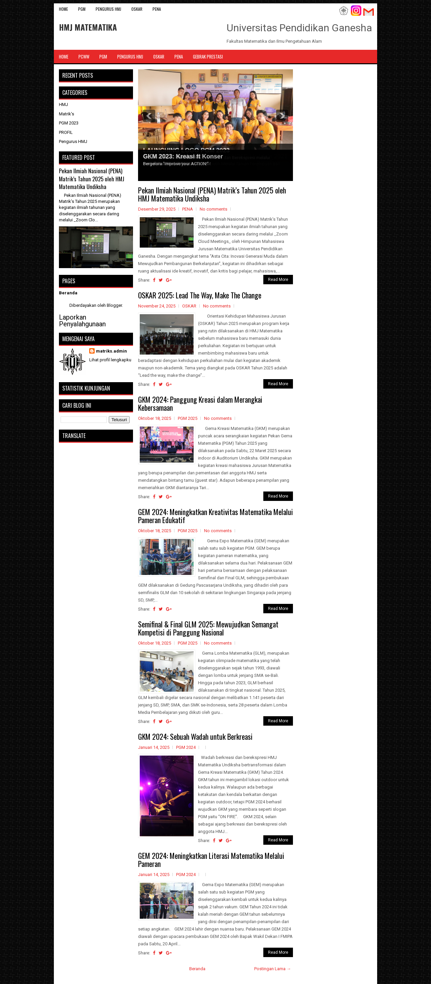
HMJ (63, 104)
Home (63, 9)
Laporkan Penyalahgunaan (82, 320)
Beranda (197, 968)
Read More (278, 279)
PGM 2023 (68, 122)
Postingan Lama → (272, 968)
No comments (213, 209)
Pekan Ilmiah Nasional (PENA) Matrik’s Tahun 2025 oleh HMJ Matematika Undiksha (212, 194)
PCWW (83, 56)
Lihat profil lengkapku (110, 359)
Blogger (114, 305)
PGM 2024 (186, 747)
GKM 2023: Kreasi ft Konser (183, 156)
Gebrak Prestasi (208, 56)
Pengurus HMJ (108, 9)
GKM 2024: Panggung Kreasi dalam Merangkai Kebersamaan (200, 403)
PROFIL (66, 132)
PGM (82, 9)
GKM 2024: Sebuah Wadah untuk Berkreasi (195, 736)
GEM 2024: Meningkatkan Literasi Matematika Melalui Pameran (211, 859)
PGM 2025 (187, 418)
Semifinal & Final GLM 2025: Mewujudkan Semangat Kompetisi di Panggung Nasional (208, 628)
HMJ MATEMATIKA (88, 27)
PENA (157, 9)
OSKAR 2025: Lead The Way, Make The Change (199, 295)
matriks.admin (111, 351)
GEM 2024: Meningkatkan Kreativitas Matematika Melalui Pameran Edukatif (215, 516)
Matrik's (66, 113)
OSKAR (136, 9)
